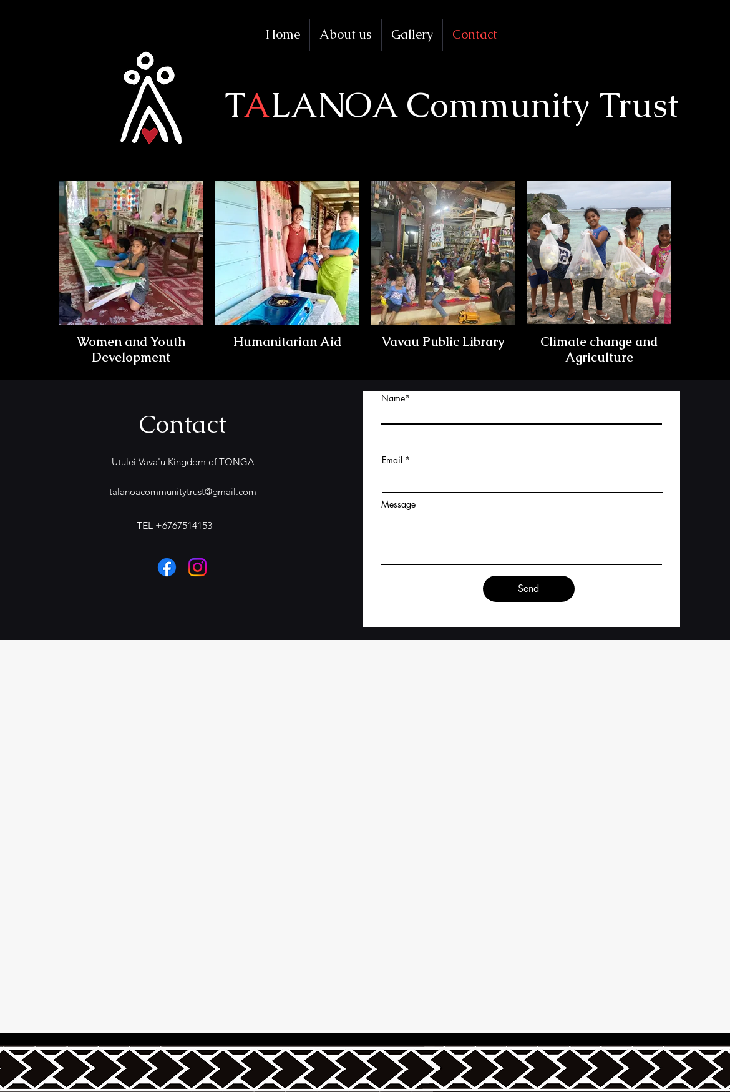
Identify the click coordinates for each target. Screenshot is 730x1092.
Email (392, 460)
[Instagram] (197, 567)
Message (398, 504)
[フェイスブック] (167, 567)
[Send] (529, 589)
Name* (395, 398)
